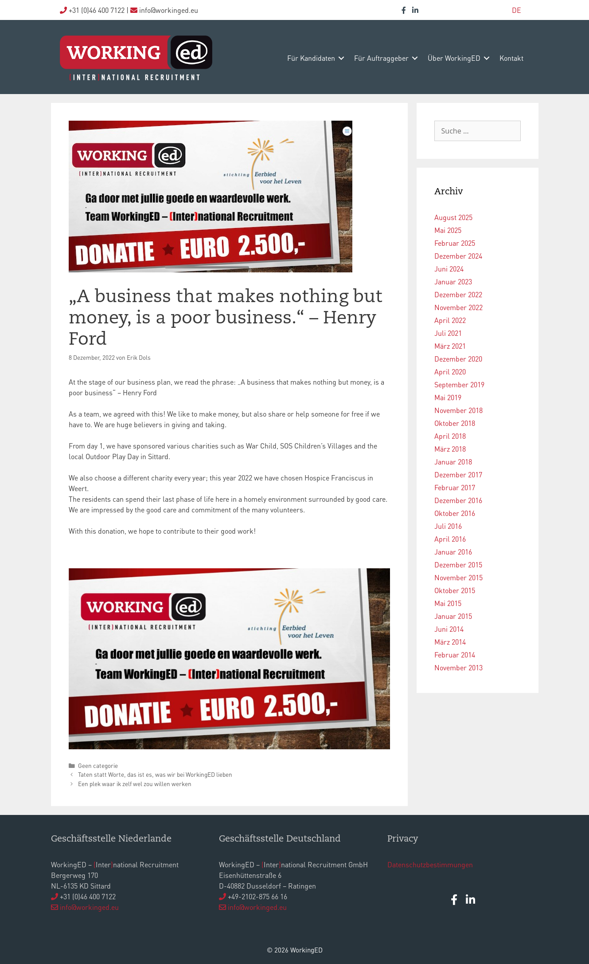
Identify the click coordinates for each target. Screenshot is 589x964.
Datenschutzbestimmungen (430, 864)
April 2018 (450, 436)
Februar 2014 (454, 654)
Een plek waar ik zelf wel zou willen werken (134, 783)
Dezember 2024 (458, 255)
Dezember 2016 (458, 500)
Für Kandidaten (311, 58)
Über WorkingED (454, 58)
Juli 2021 (448, 333)
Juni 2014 (449, 628)
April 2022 (450, 320)
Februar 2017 (454, 487)
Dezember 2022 (458, 294)
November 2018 (458, 410)
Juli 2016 (448, 526)
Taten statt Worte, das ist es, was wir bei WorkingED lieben (155, 774)
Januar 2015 (453, 616)
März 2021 (450, 345)
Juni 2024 (449, 268)
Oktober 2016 (454, 513)
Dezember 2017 (458, 474)
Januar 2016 (453, 551)
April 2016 (450, 538)
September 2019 (459, 384)
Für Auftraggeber (381, 58)
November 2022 (458, 307)
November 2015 (458, 577)
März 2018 (450, 448)
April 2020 (450, 371)
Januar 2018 (453, 461)
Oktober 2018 (454, 423)
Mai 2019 (447, 397)
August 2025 (453, 217)
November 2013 (458, 667)
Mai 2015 (447, 603)
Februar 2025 (454, 243)
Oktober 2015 (454, 590)
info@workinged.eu (89, 907)
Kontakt (511, 58)
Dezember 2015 (458, 564)
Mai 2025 (447, 230)
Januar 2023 (453, 281)
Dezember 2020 (458, 358)
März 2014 (450, 641)
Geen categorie (98, 765)
